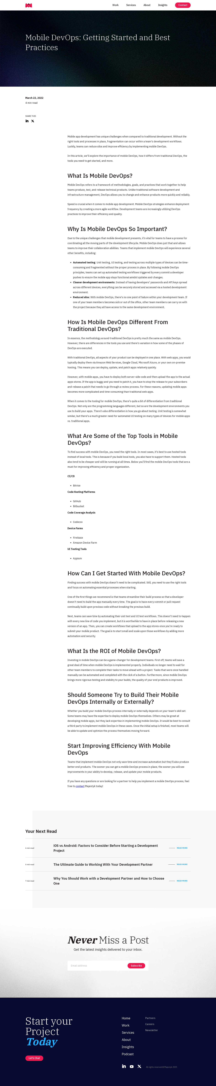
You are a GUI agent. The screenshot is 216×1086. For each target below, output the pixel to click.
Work (115, 5)
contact (80, 786)
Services (131, 5)
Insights (162, 5)
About (147, 5)
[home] (28, 5)
